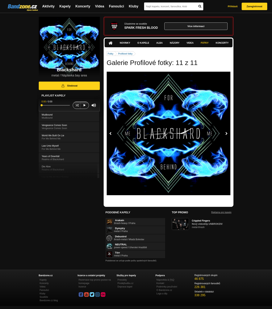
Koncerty (82, 6)
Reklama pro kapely (221, 212)
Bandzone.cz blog (49, 300)
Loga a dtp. (162, 293)
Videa (99, 6)
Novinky (125, 43)
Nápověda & (165, 280)
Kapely (65, 6)
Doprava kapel (125, 286)
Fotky (205, 43)
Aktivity (48, 6)
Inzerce (82, 286)
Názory (174, 43)
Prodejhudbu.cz (125, 283)
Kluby (133, 6)
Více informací (195, 26)
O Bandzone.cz (164, 290)
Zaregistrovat (254, 6)
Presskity (122, 280)
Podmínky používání (167, 286)
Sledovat (69, 86)
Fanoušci (116, 6)
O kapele (143, 43)
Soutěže (44, 297)
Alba (159, 43)
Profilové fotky (125, 53)
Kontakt (160, 283)
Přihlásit (232, 6)
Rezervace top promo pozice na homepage (95, 282)
